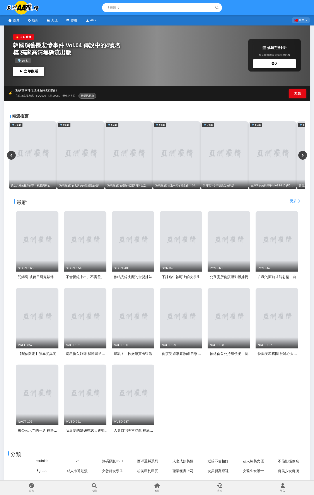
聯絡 (72, 20)
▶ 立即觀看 (28, 71)
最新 (33, 20)
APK (91, 20)
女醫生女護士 (253, 471)
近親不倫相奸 (218, 461)
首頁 (13, 20)
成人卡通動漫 (77, 471)
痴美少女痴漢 (288, 471)
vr (77, 461)
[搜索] (217, 8)
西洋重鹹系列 (147, 461)
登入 (274, 64)
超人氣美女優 (253, 461)
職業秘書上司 (182, 471)
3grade (42, 471)
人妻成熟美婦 (182, 461)
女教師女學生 (112, 471)
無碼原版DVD (112, 461)
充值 (52, 20)
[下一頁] (302, 155)
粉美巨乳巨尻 (147, 471)
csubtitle (42, 461)
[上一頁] (11, 155)
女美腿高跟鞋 (218, 471)
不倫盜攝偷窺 (288, 461)
